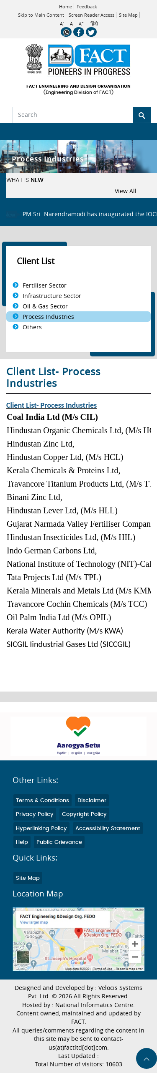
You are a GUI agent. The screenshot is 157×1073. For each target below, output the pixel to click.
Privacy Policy (35, 814)
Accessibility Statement (107, 828)
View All (125, 191)
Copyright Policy (84, 814)
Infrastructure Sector (52, 296)
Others (32, 327)
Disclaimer (91, 800)
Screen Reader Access (91, 15)
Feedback (87, 6)
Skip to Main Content (41, 15)
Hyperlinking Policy (41, 828)
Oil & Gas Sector (45, 306)
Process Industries (48, 317)
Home (65, 6)
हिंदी (94, 24)
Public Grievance (59, 842)
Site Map (128, 15)
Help (22, 842)
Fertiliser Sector (45, 285)
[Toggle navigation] (11, 131)
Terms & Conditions (42, 800)
